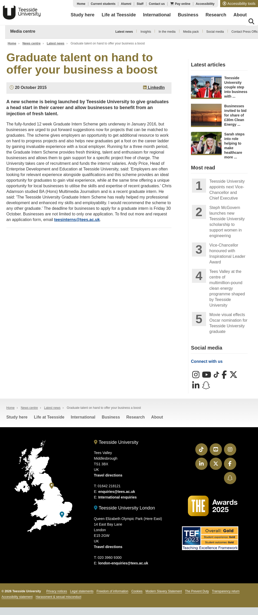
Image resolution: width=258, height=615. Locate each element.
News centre (32, 43)
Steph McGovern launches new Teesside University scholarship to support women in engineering (227, 221)
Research (135, 417)
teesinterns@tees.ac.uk (77, 219)
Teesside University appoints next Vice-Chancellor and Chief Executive (227, 189)
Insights (146, 31)
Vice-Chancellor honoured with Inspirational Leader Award (227, 253)
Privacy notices (56, 591)
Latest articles (208, 64)
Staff (140, 4)
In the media (167, 31)
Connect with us (207, 361)
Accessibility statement (17, 597)
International (83, 417)
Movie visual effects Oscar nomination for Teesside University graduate (228, 323)
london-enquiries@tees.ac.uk (123, 563)
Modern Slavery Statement (164, 591)
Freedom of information (112, 591)
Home (81, 4)
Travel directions (108, 475)
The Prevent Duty (197, 591)
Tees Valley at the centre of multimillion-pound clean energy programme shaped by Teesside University (227, 288)
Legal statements (81, 591)
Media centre (22, 31)
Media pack (191, 31)
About (157, 417)
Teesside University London (124, 507)
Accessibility (205, 4)
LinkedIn (154, 87)
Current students (103, 4)
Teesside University (22, 12)
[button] (239, 3)
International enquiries (117, 497)
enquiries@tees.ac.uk (116, 492)
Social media (215, 31)
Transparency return (226, 591)
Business (111, 417)
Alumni (126, 4)
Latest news (124, 31)
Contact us (157, 4)
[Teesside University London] (62, 514)
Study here (17, 417)
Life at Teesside (49, 417)
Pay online (182, 4)
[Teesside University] (51, 485)
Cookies (136, 591)
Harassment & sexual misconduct (58, 597)
